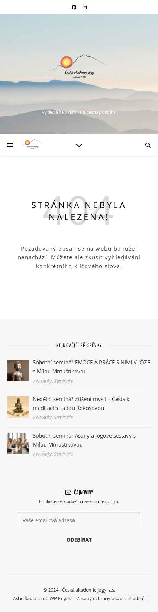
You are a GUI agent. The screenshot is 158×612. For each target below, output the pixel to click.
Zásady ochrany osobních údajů (111, 598)
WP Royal (60, 598)
